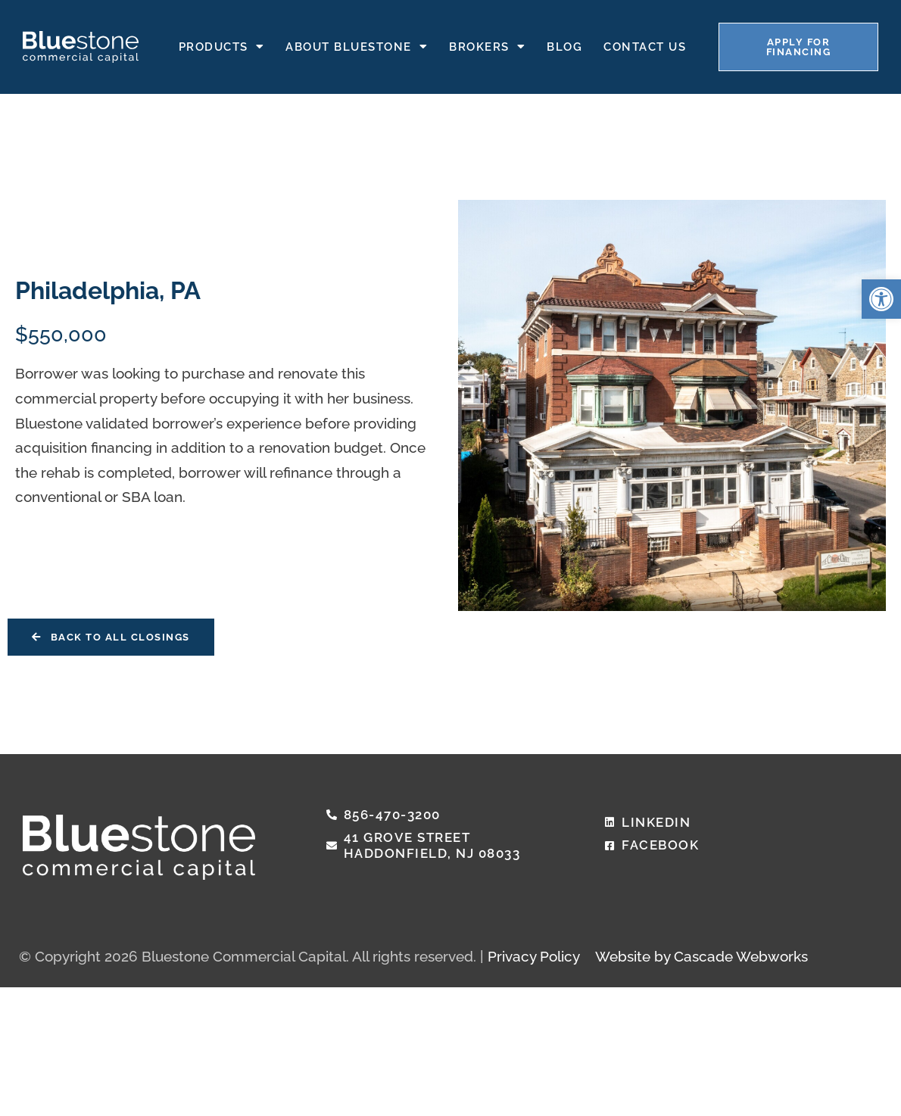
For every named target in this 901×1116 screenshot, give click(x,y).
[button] (881, 299)
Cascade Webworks (741, 956)
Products (222, 46)
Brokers (487, 46)
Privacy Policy (534, 956)
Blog (564, 45)
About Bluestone (356, 46)
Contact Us (644, 45)
